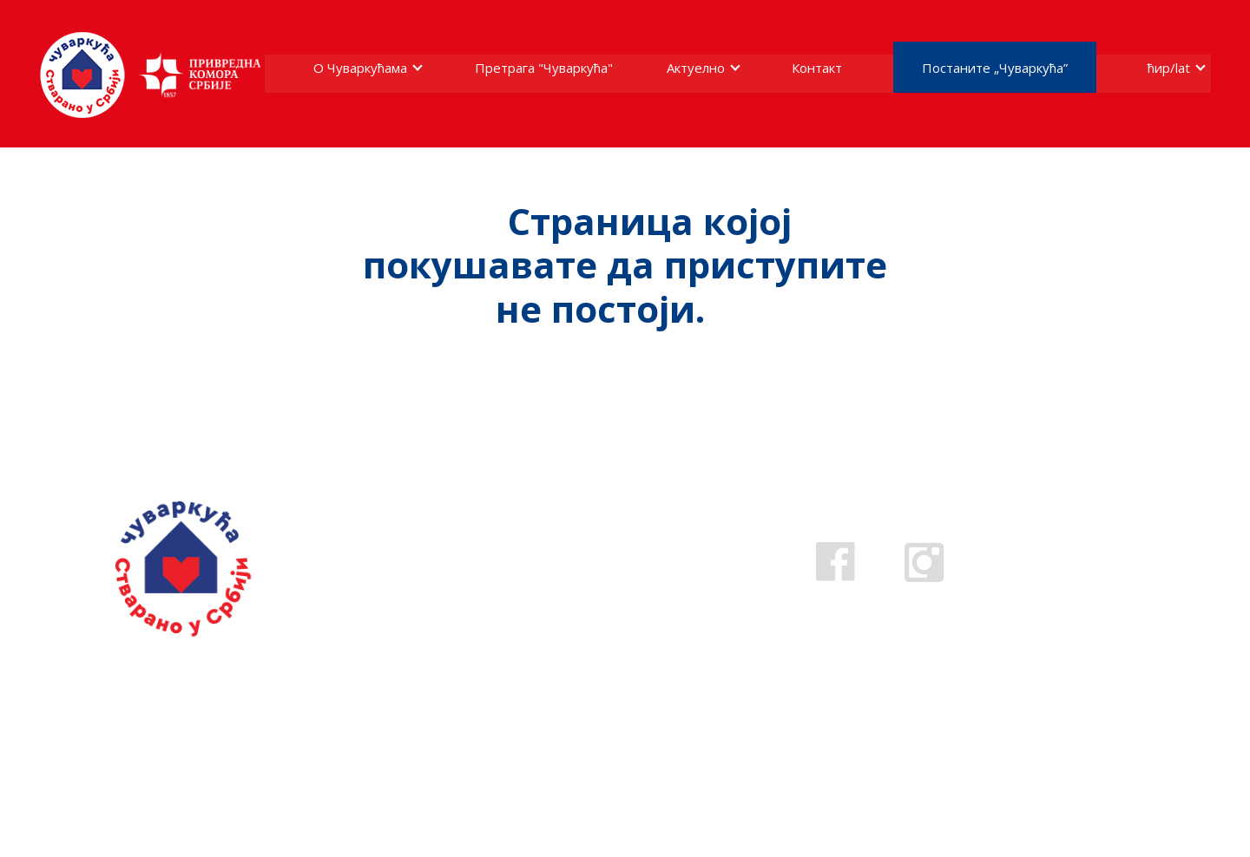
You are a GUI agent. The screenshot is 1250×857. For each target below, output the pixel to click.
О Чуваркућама (360, 67)
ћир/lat (1169, 67)
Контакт (817, 67)
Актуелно (696, 67)
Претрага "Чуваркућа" (544, 67)
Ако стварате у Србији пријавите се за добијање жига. (215, 702)
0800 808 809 (550, 578)
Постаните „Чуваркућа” (995, 67)
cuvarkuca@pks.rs (571, 603)
